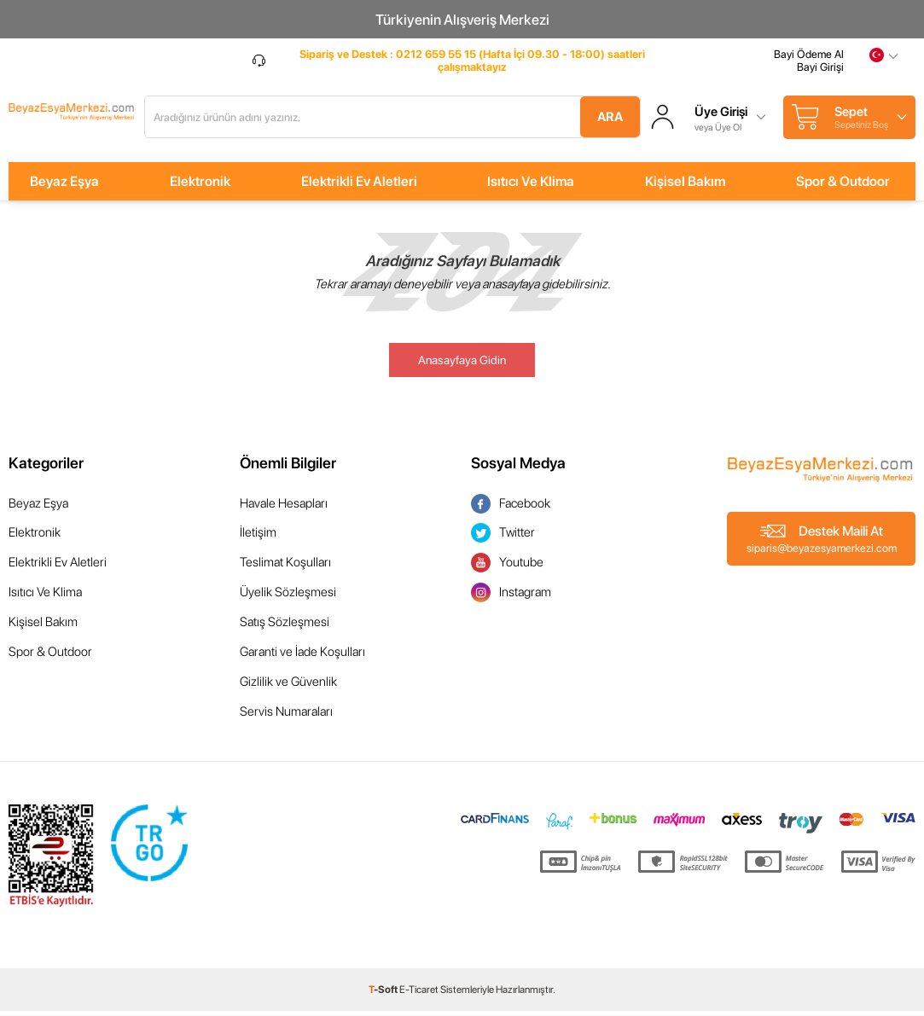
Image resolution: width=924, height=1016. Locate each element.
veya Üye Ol (764, 129)
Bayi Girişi (820, 74)
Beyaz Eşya (64, 185)
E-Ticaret (419, 995)
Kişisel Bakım (685, 185)
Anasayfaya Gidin (462, 364)
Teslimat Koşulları (285, 567)
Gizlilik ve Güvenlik (288, 686)
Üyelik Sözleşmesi (288, 597)
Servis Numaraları (286, 716)
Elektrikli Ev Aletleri (359, 185)
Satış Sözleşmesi (284, 627)
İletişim (258, 537)
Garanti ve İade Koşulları (302, 657)
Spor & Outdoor (843, 185)
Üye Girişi (767, 115)
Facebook (510, 508)
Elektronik (200, 185)
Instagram (511, 597)
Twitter (503, 538)
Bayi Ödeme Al (809, 61)
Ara (641, 119)
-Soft (384, 995)
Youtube (507, 568)
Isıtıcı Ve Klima (530, 185)
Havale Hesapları (284, 507)
